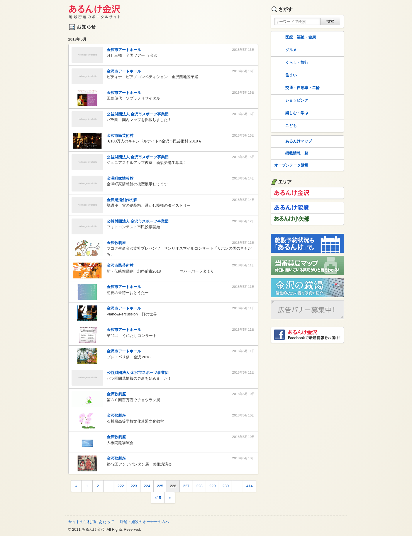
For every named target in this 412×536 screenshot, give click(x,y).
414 (249, 486)
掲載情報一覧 (290, 153)
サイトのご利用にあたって (91, 522)
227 (186, 486)
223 (133, 486)
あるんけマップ (292, 141)
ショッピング (290, 100)
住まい (285, 75)
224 (147, 486)
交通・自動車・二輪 (296, 88)
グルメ (285, 50)
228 (199, 486)
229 (212, 486)
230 (225, 486)
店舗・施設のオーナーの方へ (144, 522)
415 (158, 497)
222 (121, 486)
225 (160, 486)
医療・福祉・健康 (294, 37)
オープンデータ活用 (291, 165)
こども (285, 126)
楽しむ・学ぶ (290, 113)
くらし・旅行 (290, 63)
